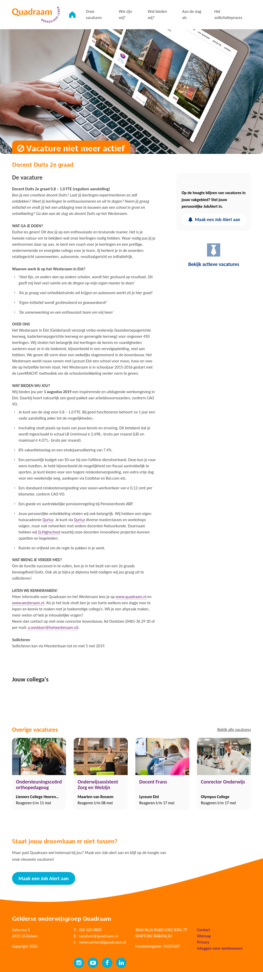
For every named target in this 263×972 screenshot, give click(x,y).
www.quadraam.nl (131, 596)
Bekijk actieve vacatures (214, 254)
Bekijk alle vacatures (234, 729)
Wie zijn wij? (125, 14)
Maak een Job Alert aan (214, 219)
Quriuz (47, 519)
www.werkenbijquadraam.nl (102, 942)
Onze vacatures (94, 14)
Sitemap (204, 936)
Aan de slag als (191, 14)
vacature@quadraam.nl (98, 936)
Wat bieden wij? (157, 14)
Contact (203, 929)
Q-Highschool (49, 532)
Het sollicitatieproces (228, 14)
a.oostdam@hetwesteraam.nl (52, 627)
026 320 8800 (90, 929)
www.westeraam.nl (28, 602)
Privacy (203, 942)
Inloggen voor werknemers (220, 948)
